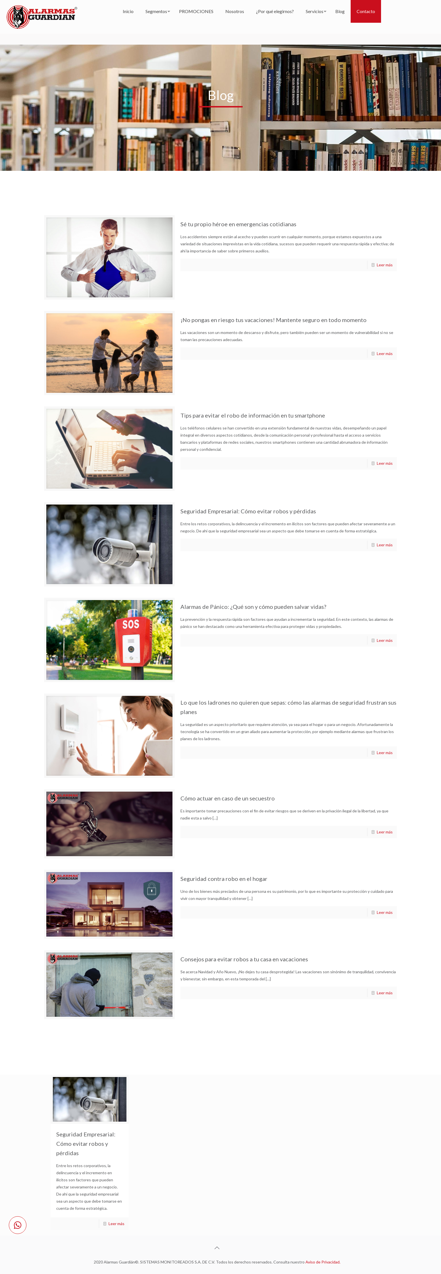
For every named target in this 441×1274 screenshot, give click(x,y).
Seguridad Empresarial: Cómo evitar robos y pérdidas (248, 511)
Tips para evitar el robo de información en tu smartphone (252, 415)
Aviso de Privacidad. (322, 1262)
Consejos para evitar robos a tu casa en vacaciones (244, 959)
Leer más (385, 264)
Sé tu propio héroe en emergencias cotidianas (238, 224)
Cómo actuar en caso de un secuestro (227, 798)
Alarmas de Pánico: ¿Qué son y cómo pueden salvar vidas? (253, 606)
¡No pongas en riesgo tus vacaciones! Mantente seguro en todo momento (273, 319)
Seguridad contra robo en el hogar (223, 878)
